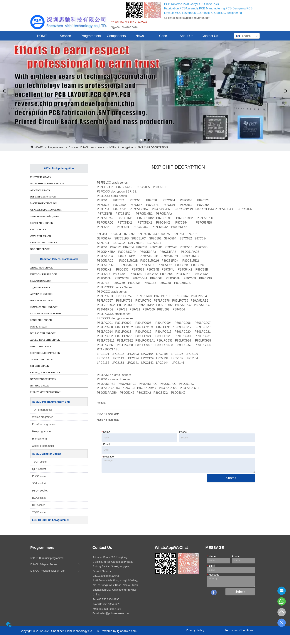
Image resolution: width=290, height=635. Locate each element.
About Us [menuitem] (186, 36)
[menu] (126, 35)
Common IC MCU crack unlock (86, 147)
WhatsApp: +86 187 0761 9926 (129, 21)
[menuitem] (65, 35)
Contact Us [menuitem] (210, 36)
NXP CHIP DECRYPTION (152, 147)
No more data (111, 414)
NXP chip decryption (121, 147)
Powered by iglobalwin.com (119, 631)
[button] (65, 36)
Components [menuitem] (116, 36)
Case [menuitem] (163, 36)
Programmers (55, 147)
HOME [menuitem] (42, 36)
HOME (38, 147)
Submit (231, 478)
